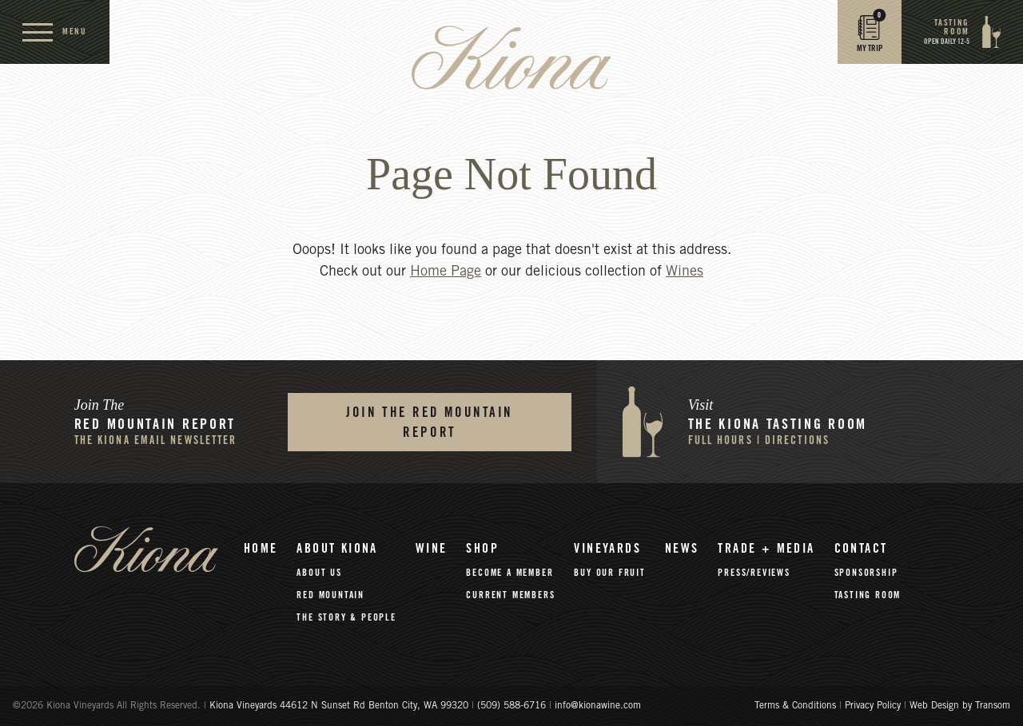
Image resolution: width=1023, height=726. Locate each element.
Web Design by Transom (960, 706)
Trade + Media (766, 548)
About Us (319, 572)
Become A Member (509, 572)
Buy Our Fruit (609, 572)
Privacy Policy (873, 706)
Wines (684, 272)
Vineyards (607, 548)
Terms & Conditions (795, 706)
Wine (432, 548)
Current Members (510, 595)
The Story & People (346, 617)
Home (261, 548)
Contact (861, 548)
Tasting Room (868, 595)
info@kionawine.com (598, 706)
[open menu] (54, 32)
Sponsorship (866, 572)
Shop (482, 548)
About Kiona (337, 548)
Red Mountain (330, 595)
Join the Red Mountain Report (429, 423)
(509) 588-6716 (511, 706)
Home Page (445, 272)
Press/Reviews (754, 572)
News (682, 548)
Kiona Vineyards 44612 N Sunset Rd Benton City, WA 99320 (340, 706)
